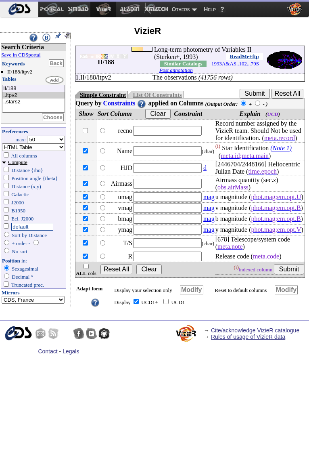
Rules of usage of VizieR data (248, 337)
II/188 (33, 88)
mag (209, 196)
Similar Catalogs (183, 64)
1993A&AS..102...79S (235, 64)
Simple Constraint (103, 95)
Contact (47, 351)
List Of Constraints (157, 95)
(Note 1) (281, 148)
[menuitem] (19, 9)
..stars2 (33, 102)
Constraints (124, 103)
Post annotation (176, 70)
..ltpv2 (33, 95)
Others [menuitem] (181, 9)
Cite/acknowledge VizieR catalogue (255, 330)
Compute (17, 162)
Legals (71, 351)
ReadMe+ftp (244, 56)
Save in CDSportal (21, 55)
